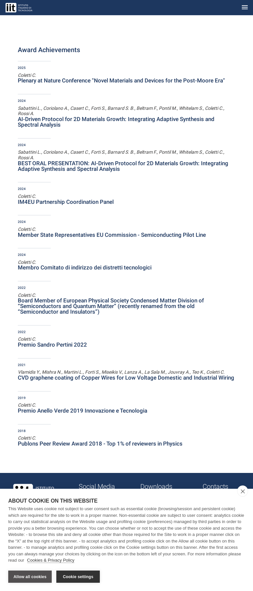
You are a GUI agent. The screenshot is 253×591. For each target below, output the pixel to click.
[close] (242, 491)
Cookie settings (78, 577)
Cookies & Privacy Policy (50, 560)
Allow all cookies (30, 577)
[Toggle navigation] (245, 8)
